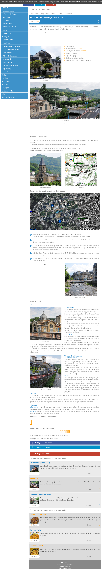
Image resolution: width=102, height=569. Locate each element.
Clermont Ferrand (8, 40)
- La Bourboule (6, 59)
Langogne (5, 88)
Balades (62, 565)
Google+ (5, 20)
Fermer (53, 2)
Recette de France (9, 14)
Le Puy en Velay (7, 91)
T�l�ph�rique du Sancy (40, 462)
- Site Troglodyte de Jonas (10, 65)
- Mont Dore (6, 43)
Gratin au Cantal (36, 545)
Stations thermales (8, 97)
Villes (4, 30)
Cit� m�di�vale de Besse (40, 493)
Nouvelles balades (9, 27)
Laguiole (5, 78)
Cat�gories (6, 33)
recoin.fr (65, 561)
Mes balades (7, 24)
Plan (69, 567)
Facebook (6, 17)
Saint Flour (6, 81)
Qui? (60, 567)
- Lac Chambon (7, 53)
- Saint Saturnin (7, 62)
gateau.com (68, 563)
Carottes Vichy (35, 529)
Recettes (67, 565)
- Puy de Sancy (6, 68)
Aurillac (5, 85)
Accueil (5, 8)
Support (65, 567)
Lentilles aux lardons (38, 513)
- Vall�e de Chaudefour (9, 56)
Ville (3, 94)
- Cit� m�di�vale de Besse (11, 49)
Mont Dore (34, 477)
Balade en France (8, 11)
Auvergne (5, 37)
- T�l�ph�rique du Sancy (11, 46)
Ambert (4, 75)
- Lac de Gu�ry (7, 72)
